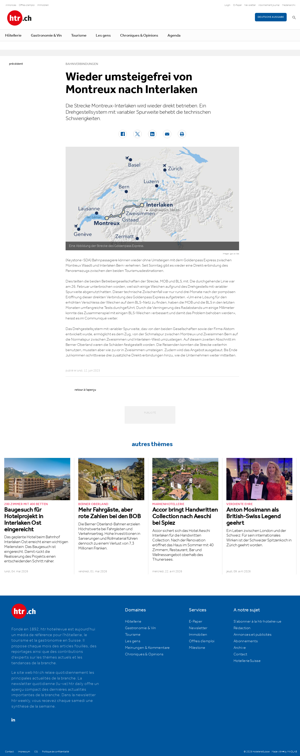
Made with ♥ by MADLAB (284, 752)
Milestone (197, 648)
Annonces (11, 5)
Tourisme (79, 35)
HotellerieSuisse (247, 661)
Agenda (174, 35)
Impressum (24, 752)
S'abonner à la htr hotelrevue (258, 622)
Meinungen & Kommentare (147, 648)
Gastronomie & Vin (46, 35)
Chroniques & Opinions (139, 35)
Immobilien (43, 5)
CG (36, 752)
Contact (240, 654)
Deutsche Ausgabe (271, 17)
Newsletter (250, 5)
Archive (240, 648)
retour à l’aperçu (85, 389)
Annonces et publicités (253, 635)
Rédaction (242, 628)
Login (227, 5)
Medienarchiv (289, 5)
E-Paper (237, 5)
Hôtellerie (13, 35)
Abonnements (246, 641)
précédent (16, 63)
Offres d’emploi (202, 641)
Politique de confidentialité (55, 752)
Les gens (103, 35)
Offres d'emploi (27, 5)
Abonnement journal (268, 5)
